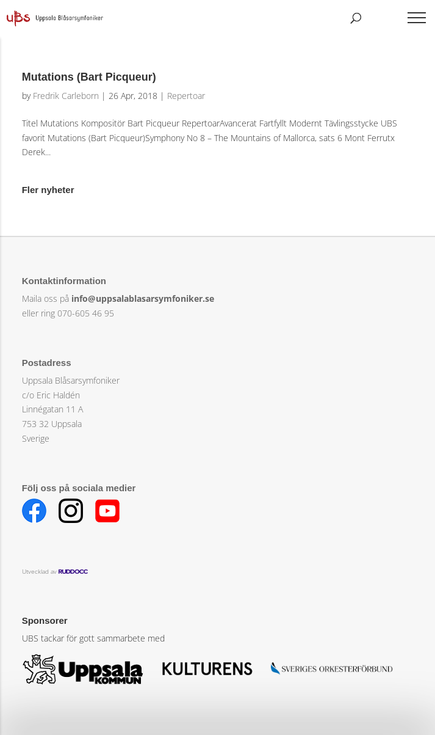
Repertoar (186, 95)
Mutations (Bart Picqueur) (89, 77)
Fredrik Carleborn (66, 95)
